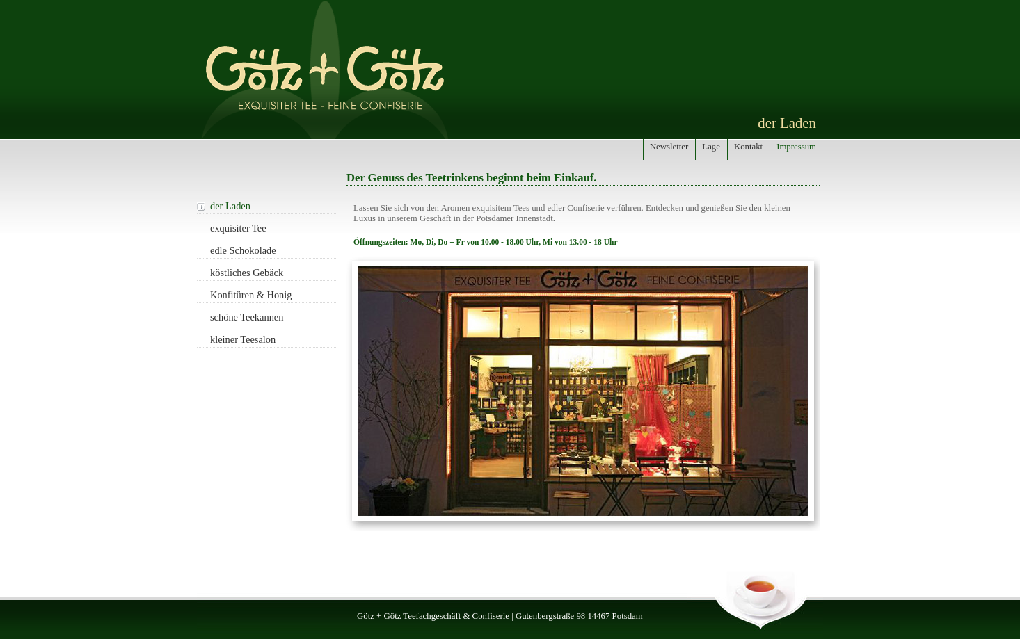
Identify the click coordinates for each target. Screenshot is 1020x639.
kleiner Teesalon (243, 339)
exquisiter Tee (238, 228)
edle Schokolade (243, 250)
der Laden (230, 205)
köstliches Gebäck (246, 272)
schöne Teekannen (246, 317)
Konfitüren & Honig (251, 294)
